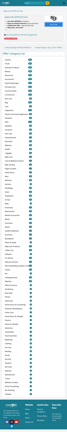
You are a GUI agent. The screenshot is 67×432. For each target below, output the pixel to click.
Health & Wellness (18, 231)
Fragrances (18, 110)
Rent (18, 176)
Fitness (18, 297)
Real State (18, 293)
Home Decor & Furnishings (18, 304)
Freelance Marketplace (18, 308)
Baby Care (18, 157)
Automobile (18, 332)
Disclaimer (41, 420)
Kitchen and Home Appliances (25, 35)
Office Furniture (18, 285)
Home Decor (18, 172)
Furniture (18, 130)
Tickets (18, 270)
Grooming (18, 207)
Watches (18, 281)
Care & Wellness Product (18, 161)
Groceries (18, 235)
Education (18, 141)
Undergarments (18, 277)
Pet (18, 273)
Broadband (18, 238)
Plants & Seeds (18, 242)
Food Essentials (18, 336)
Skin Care (18, 98)
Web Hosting (18, 165)
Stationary (18, 301)
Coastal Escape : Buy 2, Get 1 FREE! (48, 47)
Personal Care (18, 87)
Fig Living (9, 35)
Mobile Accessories (18, 215)
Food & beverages (18, 83)
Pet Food (18, 367)
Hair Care (18, 133)
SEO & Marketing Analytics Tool (18, 266)
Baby (18, 203)
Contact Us (29, 422)
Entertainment (18, 137)
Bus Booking (18, 390)
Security (18, 359)
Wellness (18, 180)
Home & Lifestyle (18, 324)
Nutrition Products (18, 67)
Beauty (18, 71)
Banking (18, 351)
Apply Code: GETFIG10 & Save (16, 17)
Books (18, 219)
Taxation (18, 363)
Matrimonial (18, 211)
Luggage (18, 153)
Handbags (18, 188)
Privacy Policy (42, 416)
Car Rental (18, 258)
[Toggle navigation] (64, 3)
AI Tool (18, 200)
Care (18, 106)
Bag (18, 102)
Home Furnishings (18, 386)
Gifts (18, 122)
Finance (18, 320)
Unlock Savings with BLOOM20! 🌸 (18, 47)
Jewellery (18, 126)
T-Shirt (18, 378)
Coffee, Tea (18, 250)
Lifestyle (18, 394)
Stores (27, 418)
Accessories (18, 79)
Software (18, 254)
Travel (18, 63)
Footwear (18, 118)
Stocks (18, 355)
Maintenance (18, 374)
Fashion (18, 60)
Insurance (18, 223)
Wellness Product (18, 382)
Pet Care (18, 347)
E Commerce (18, 95)
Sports (18, 227)
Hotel (18, 192)
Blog (26, 414)
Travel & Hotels (18, 91)
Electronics (18, 75)
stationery (18, 328)
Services (18, 184)
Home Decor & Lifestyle (18, 316)
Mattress (18, 145)
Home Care (18, 312)
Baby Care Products (18, 246)
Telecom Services (18, 262)
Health (18, 149)
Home (27, 409)
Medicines (18, 340)
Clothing (18, 343)
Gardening (18, 289)
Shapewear (18, 196)
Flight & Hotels (18, 168)
